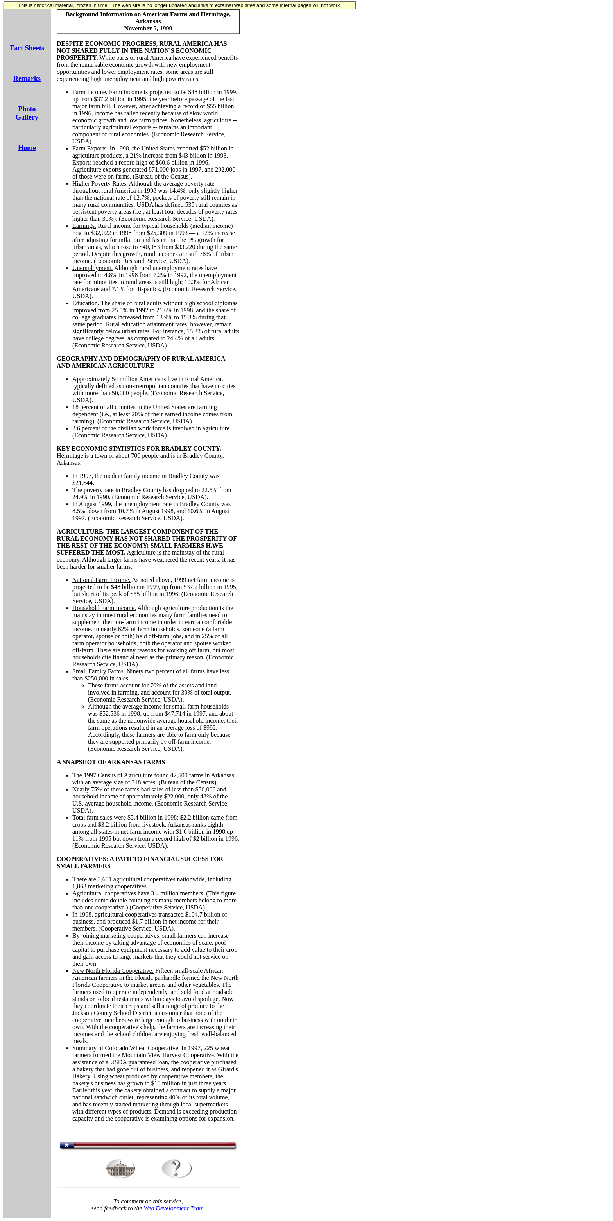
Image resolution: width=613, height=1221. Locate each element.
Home (27, 148)
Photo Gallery (27, 113)
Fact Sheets (27, 48)
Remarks (27, 78)
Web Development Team (173, 1208)
